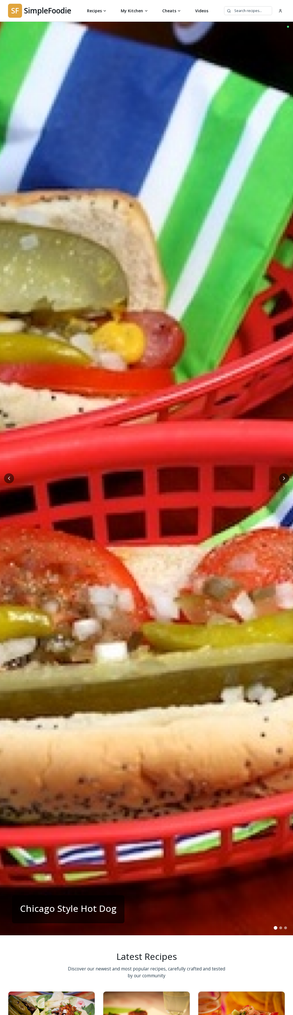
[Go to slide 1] (275, 928)
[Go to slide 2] (280, 927)
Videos (201, 10)
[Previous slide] (9, 478)
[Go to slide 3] (285, 927)
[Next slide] (284, 478)
